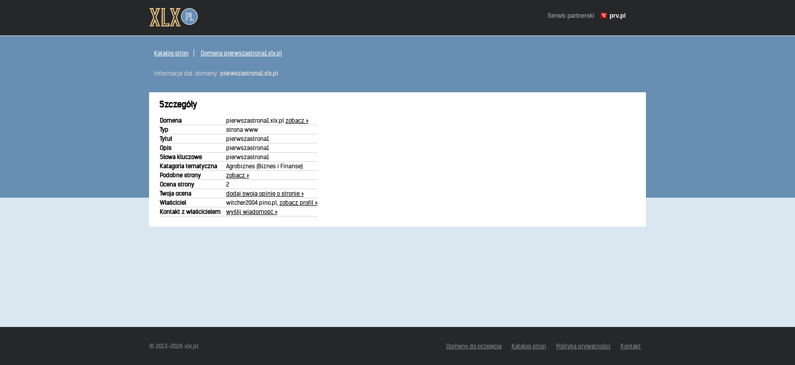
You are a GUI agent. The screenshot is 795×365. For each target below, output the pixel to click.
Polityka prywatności (583, 346)
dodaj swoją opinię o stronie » (265, 193)
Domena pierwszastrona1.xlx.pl (241, 53)
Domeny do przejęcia (473, 346)
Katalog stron (171, 53)
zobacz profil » (298, 202)
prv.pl (617, 15)
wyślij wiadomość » (251, 211)
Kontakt (631, 346)
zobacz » (296, 120)
